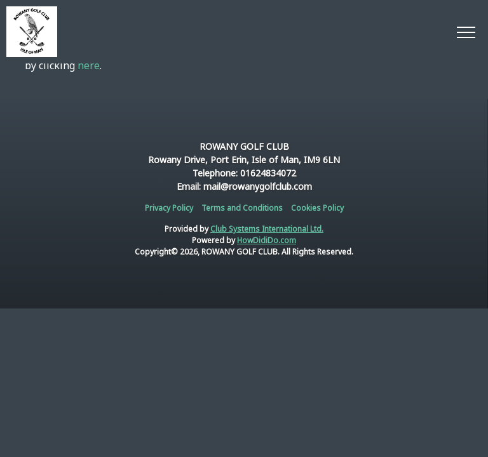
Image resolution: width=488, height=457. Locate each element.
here (89, 65)
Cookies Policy (317, 207)
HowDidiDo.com (266, 240)
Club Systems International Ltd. (266, 228)
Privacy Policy (169, 207)
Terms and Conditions (242, 207)
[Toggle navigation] (465, 32)
